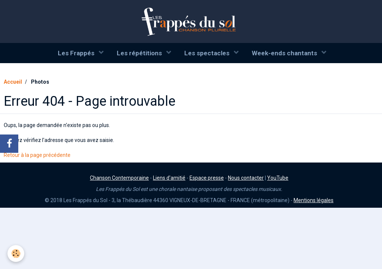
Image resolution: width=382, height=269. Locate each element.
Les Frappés (77, 53)
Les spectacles (207, 53)
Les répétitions (140, 53)
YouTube (277, 178)
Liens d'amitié (169, 178)
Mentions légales (314, 200)
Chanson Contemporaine (119, 178)
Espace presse (207, 178)
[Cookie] (15, 253)
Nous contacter (246, 178)
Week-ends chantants (285, 53)
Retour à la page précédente (37, 155)
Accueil (13, 82)
